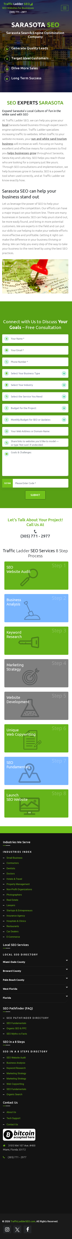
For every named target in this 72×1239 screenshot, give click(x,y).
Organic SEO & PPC (16, 1028)
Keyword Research (16, 1068)
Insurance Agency (16, 915)
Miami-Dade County (14, 962)
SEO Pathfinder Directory (28, 1018)
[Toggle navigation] (64, 8)
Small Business (14, 857)
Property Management (18, 884)
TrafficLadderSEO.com (22, 1221)
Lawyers (11, 905)
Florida (7, 998)
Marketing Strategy (16, 1073)
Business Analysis (16, 1062)
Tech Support (13, 1118)
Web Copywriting (15, 1084)
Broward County (12, 971)
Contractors (13, 863)
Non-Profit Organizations (19, 889)
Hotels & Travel (14, 879)
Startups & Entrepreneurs (19, 910)
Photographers (14, 894)
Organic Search (14, 1094)
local (5, 125)
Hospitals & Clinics (16, 921)
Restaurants (13, 926)
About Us (11, 1112)
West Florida (10, 989)
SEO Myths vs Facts (17, 1033)
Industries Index (17, 851)
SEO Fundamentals (16, 1023)
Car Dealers (12, 931)
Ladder (18, 8)
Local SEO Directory (20, 954)
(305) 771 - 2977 (35, 533)
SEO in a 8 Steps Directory (25, 1051)
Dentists (11, 868)
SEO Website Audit (16, 1057)
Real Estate (12, 900)
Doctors (11, 873)
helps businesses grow (21, 153)
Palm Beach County (13, 980)
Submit (35, 494)
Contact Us (12, 1124)
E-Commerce (13, 936)
